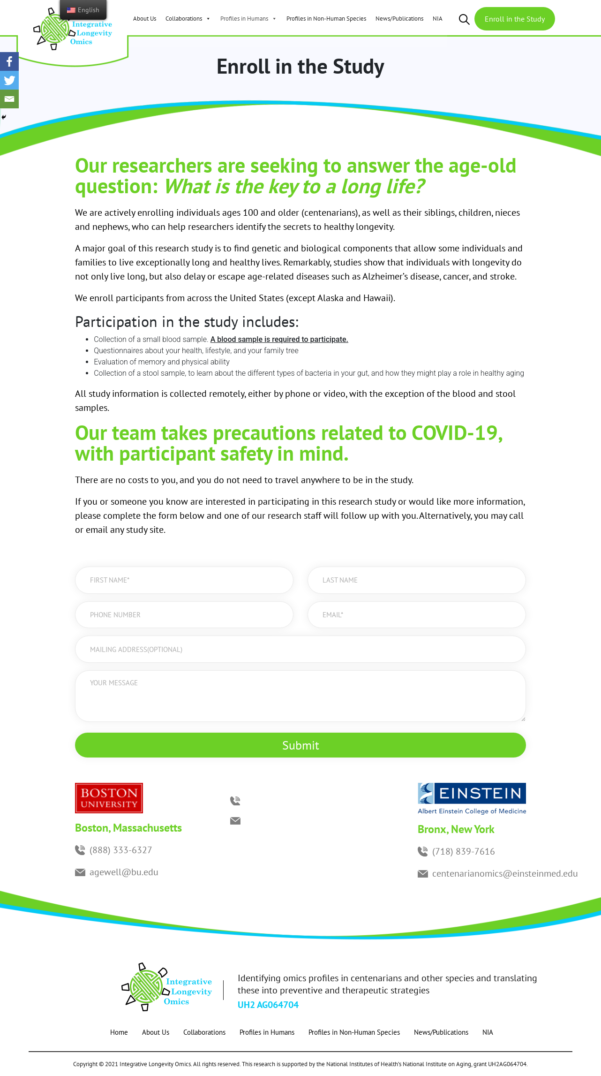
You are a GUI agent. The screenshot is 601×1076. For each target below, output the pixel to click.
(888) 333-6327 (121, 850)
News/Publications (399, 19)
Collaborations (188, 19)
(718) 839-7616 (463, 851)
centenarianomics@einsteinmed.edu (505, 873)
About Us (144, 19)
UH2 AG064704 (268, 1005)
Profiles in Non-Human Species (326, 19)
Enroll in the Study (515, 18)
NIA (438, 19)
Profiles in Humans (248, 19)
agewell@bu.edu (124, 872)
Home (119, 1032)
